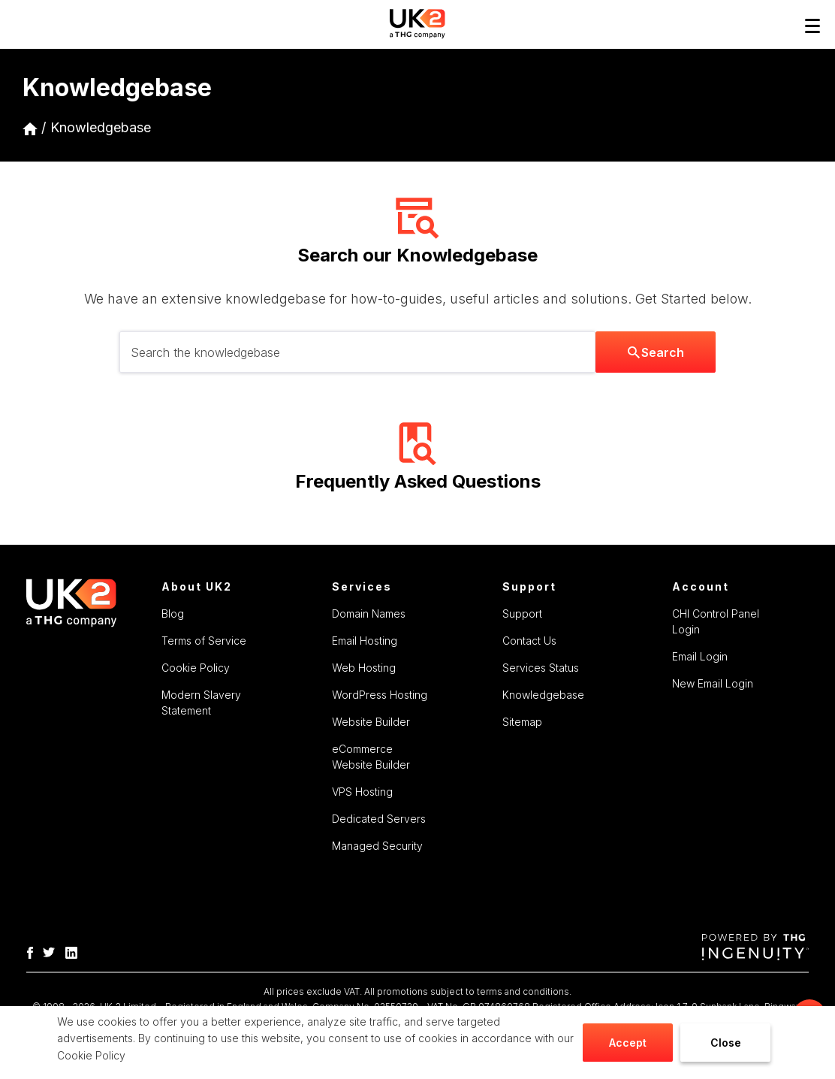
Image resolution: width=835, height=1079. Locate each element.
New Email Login (712, 683)
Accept (628, 1042)
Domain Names (368, 613)
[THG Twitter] (52, 951)
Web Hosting (364, 667)
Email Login (700, 656)
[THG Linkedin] (75, 951)
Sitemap (522, 721)
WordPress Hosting (379, 694)
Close (725, 1042)
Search (656, 352)
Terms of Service (203, 640)
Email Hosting (364, 640)
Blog (172, 613)
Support (522, 613)
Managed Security (377, 845)
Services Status (540, 667)
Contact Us (529, 640)
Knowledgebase (100, 127)
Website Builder (371, 721)
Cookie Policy (91, 1055)
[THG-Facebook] (33, 951)
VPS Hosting (362, 791)
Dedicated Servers (379, 818)
